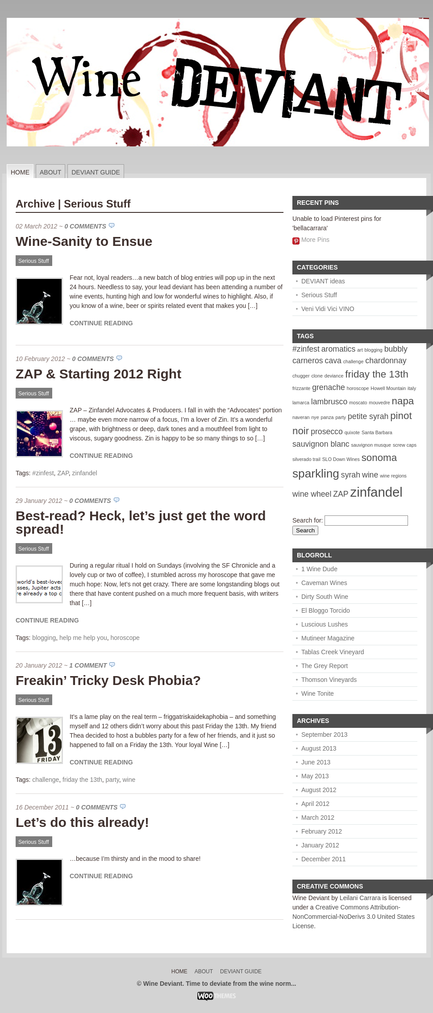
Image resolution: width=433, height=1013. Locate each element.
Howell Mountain (388, 388)
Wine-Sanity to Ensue (84, 241)
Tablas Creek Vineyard (332, 652)
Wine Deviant (310, 897)
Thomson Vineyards (329, 679)
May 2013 (315, 776)
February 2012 (321, 831)
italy (412, 388)
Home (20, 172)
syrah (350, 474)
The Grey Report (324, 665)
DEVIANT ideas (323, 281)
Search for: (307, 520)
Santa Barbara (377, 432)
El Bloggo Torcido (325, 610)
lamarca (300, 402)
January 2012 (320, 845)
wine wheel (311, 494)
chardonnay (385, 360)
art (359, 350)
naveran (301, 417)
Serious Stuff (33, 261)
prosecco (327, 431)
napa (403, 401)
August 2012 (319, 789)
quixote (352, 432)
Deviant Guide (95, 172)
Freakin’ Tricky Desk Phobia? (108, 680)
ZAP (62, 473)
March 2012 (317, 817)
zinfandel (84, 473)
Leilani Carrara (360, 897)
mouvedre (379, 402)
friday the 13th (82, 779)
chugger (301, 375)
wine (128, 779)
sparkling (315, 473)
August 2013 (319, 748)
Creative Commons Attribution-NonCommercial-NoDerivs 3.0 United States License (353, 917)
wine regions (393, 475)
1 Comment (88, 665)
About (50, 172)
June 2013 (315, 762)
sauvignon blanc (321, 444)
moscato (358, 402)
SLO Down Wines (341, 459)
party (112, 779)
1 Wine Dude (319, 569)
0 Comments (85, 226)
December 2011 (323, 859)
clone (316, 375)
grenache (328, 387)
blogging (44, 637)
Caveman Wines (324, 582)
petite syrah (368, 416)
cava (333, 360)
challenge (45, 779)
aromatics (338, 349)
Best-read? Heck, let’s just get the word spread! (141, 522)
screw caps (404, 445)
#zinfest (43, 473)
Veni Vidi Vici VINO (327, 308)
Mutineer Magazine (327, 638)
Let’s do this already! (82, 822)
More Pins (315, 239)
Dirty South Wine (324, 596)
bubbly (396, 349)
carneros (307, 360)
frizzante (301, 388)
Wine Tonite (317, 693)
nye (315, 417)
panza (327, 417)
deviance (334, 375)
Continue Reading (101, 323)
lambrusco (329, 401)
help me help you (83, 637)
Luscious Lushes (324, 624)
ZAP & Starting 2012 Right (98, 373)
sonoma (379, 457)
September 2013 (324, 734)
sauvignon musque (371, 445)
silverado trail (306, 459)
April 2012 (315, 803)
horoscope (125, 637)
